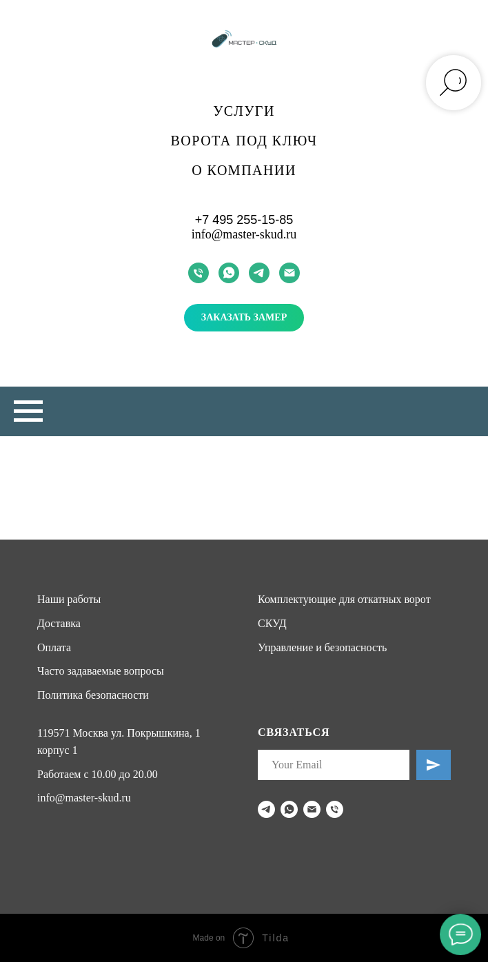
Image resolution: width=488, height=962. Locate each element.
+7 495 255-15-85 (244, 220)
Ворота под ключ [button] (244, 140)
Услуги (244, 111)
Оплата (54, 647)
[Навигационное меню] (28, 411)
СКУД (272, 623)
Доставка (59, 623)
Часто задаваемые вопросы (100, 671)
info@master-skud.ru (244, 234)
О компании (244, 170)
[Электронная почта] (289, 273)
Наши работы (69, 599)
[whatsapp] (228, 273)
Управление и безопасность (322, 647)
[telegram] (259, 273)
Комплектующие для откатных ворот (344, 599)
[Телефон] (198, 273)
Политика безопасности (93, 695)
